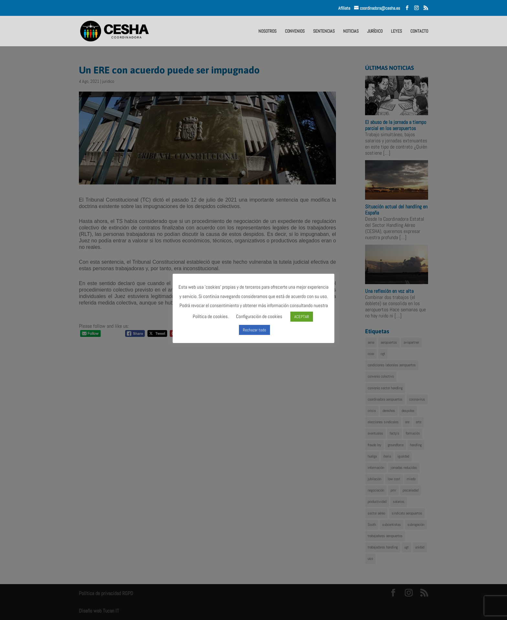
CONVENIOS (295, 31)
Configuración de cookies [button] (259, 316)
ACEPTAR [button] (301, 316)
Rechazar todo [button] (254, 330)
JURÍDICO (375, 31)
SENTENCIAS (324, 31)
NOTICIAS (351, 31)
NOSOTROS (267, 31)
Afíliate (346, 8)
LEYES (396, 31)
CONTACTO (419, 31)
